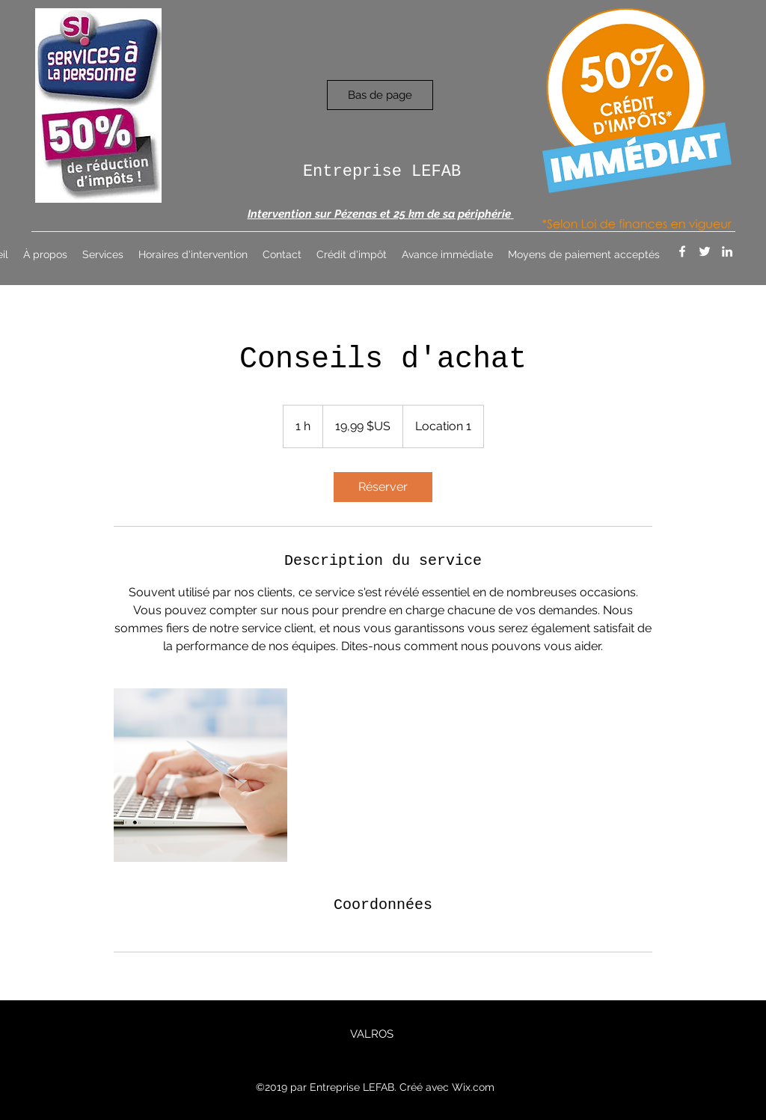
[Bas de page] (380, 95)
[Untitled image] (200, 775)
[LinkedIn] (727, 251)
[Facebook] (682, 251)
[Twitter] (704, 251)
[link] (383, 487)
